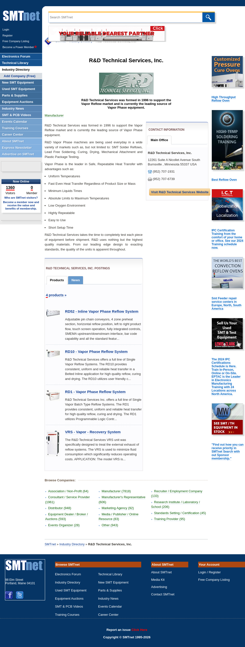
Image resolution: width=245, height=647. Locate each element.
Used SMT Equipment (70, 590)
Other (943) (110, 525)
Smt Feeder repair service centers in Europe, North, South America (227, 303)
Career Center (108, 614)
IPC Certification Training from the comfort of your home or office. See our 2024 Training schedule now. (227, 239)
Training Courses (67, 614)
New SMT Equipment (113, 582)
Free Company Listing (15, 41)
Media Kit (157, 580)
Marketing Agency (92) (118, 508)
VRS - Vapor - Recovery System (93, 432)
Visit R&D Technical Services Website (180, 192)
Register (7, 35)
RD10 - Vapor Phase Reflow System (96, 351)
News (75, 280)
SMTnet (50, 544)
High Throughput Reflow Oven (224, 98)
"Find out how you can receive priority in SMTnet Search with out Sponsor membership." (228, 451)
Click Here (139, 630)
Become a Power (19, 47)
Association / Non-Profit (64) (68, 491)
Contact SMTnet (162, 594)
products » (56, 295)
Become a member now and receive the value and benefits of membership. (21, 205)
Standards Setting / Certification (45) (180, 513)
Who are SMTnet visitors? (21, 197)
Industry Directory (72, 544)
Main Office (159, 140)
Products (57, 280)
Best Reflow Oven (224, 180)
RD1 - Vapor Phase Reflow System (95, 392)
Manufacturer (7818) (116, 491)
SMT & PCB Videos (69, 606)
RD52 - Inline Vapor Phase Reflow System (101, 311)
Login (5, 29)
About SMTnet (161, 572)
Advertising (159, 587)
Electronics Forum (68, 574)
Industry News (108, 598)
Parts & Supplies (110, 590)
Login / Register (209, 572)
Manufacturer (54, 115)
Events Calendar (110, 606)
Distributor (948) (59, 508)
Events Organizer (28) (64, 525)
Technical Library (110, 574)
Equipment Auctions (69, 598)
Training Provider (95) (169, 519)
